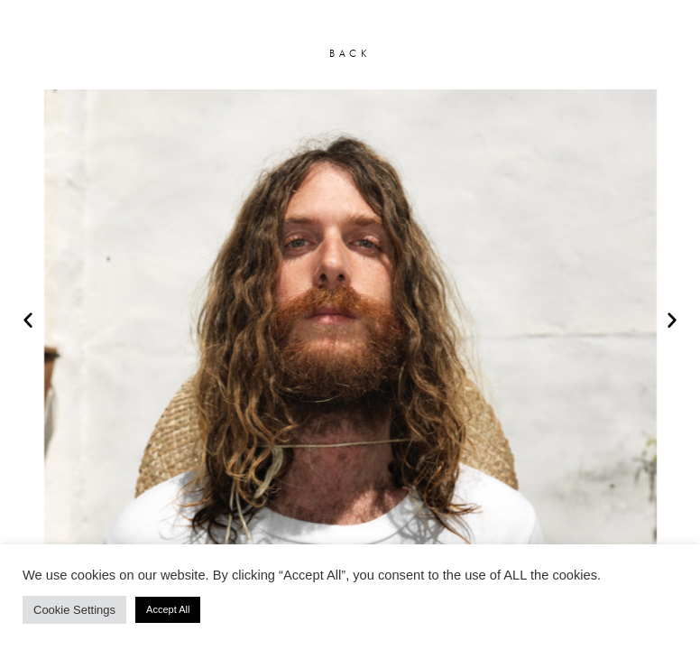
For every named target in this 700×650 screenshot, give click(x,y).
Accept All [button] (167, 609)
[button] (28, 320)
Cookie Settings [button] (74, 610)
